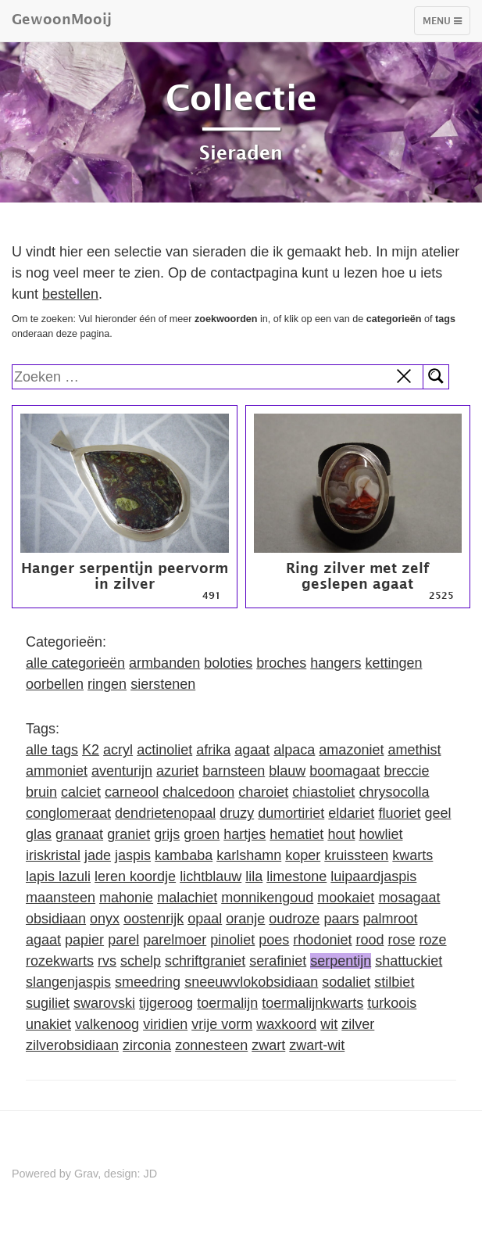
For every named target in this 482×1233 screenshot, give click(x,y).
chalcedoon (198, 792)
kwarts (412, 855)
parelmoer (174, 940)
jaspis (133, 855)
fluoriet (399, 813)
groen (202, 834)
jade (97, 855)
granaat (79, 834)
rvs (107, 961)
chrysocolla (394, 792)
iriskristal (53, 855)
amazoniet (351, 750)
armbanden (164, 663)
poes (274, 940)
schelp (140, 961)
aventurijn (121, 771)
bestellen (70, 294)
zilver (357, 1024)
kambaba (183, 855)
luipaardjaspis (373, 876)
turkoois (391, 1003)
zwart (268, 1045)
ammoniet (56, 771)
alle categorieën (75, 663)
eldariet (351, 813)
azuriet (177, 771)
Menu (446, 24)
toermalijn (227, 1003)
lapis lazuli (58, 876)
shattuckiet (408, 961)
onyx (105, 919)
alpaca (294, 750)
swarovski (104, 1003)
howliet (380, 834)
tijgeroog (166, 1003)
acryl (118, 750)
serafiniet (277, 961)
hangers (335, 663)
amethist (414, 750)
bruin (41, 792)
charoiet (263, 792)
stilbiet (394, 982)
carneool (132, 792)
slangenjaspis (68, 982)
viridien (165, 1024)
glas (39, 834)
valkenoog (107, 1024)
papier (84, 940)
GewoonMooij (62, 19)
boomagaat (344, 771)
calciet (81, 792)
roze (433, 940)
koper (302, 855)
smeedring (147, 982)
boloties (228, 663)
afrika (213, 750)
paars (341, 919)
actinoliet (164, 750)
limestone (296, 876)
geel (437, 813)
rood (369, 940)
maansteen (60, 897)
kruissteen (356, 855)
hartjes (244, 834)
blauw (287, 771)
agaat (252, 750)
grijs (167, 834)
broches (281, 663)
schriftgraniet (205, 961)
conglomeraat (68, 813)
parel (123, 940)
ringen (107, 684)
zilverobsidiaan (72, 1045)
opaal (204, 919)
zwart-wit (317, 1045)
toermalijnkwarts (312, 1003)
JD (151, 1173)
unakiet (48, 1024)
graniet (128, 834)
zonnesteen (211, 1045)
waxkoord (286, 1024)
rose (401, 940)
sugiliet (48, 1003)
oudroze (294, 919)
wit (328, 1024)
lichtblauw (210, 876)
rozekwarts (60, 961)
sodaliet (346, 982)
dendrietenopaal (165, 813)
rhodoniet (322, 940)
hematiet (296, 834)
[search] (218, 376)
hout (341, 834)
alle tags (52, 750)
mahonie (126, 897)
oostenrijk (153, 919)
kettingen (393, 663)
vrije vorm (221, 1024)
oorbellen (55, 684)
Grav (86, 1173)
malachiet (187, 897)
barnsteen (233, 771)
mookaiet (345, 897)
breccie (406, 771)
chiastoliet (323, 792)
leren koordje (135, 876)
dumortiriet (291, 813)
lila (253, 876)
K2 (90, 750)
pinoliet (232, 940)
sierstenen (162, 684)
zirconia (147, 1045)
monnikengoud (267, 897)
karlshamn (248, 855)
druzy (237, 813)
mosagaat (409, 897)
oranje (245, 919)
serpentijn (340, 961)
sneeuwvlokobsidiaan (251, 982)
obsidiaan (56, 919)
